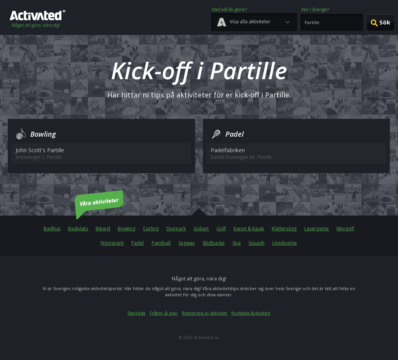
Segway (186, 243)
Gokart (201, 228)
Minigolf (345, 228)
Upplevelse (284, 243)
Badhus (52, 228)
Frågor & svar (164, 313)
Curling (151, 228)
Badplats (78, 228)
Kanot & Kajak (249, 228)
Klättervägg (284, 228)
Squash (256, 243)
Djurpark (176, 228)
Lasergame (316, 228)
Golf (221, 228)
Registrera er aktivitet (204, 313)
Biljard (103, 228)
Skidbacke (213, 243)
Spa (236, 243)
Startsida (136, 313)
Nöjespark (112, 243)
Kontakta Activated (250, 313)
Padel (137, 243)
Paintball (161, 243)
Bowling (126, 228)
